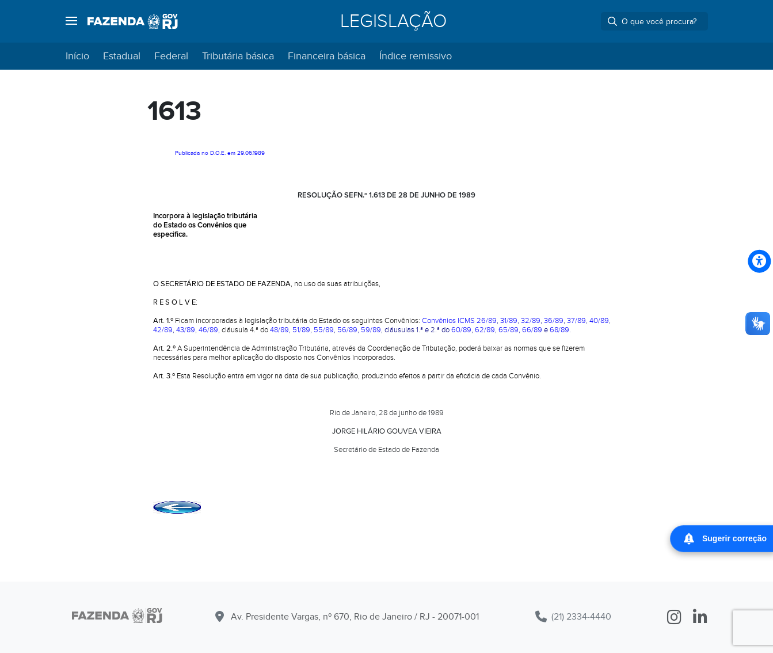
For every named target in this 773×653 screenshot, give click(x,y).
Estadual (121, 56)
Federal (171, 56)
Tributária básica (238, 56)
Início (77, 56)
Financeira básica (326, 56)
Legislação (393, 21)
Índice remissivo (415, 56)
